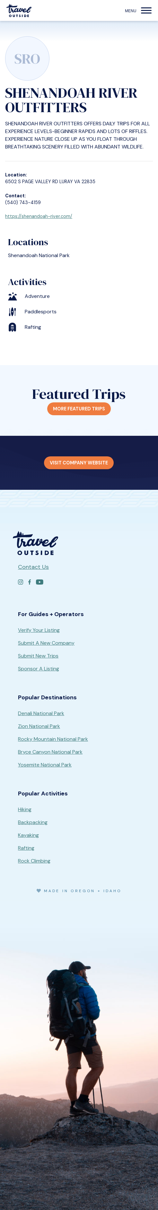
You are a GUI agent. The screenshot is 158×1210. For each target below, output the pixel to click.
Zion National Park (39, 726)
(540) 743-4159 (23, 202)
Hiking (24, 809)
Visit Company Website (79, 463)
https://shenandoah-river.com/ (38, 216)
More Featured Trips (79, 409)
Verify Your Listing (39, 630)
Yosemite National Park (45, 764)
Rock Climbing (34, 860)
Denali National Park (41, 713)
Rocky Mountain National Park (53, 739)
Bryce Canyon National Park (50, 751)
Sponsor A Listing (38, 668)
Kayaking (28, 835)
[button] (146, 10)
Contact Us (33, 567)
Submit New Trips (38, 655)
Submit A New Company (46, 643)
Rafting (26, 848)
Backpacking (33, 822)
